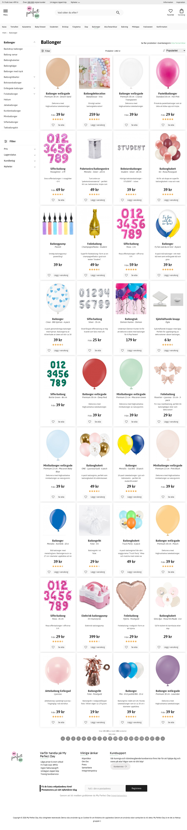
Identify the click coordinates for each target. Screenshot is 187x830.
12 (126, 738)
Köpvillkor (86, 758)
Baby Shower (40, 27)
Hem (4, 33)
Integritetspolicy (89, 770)
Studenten (54, 27)
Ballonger (96, 27)
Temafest (14, 27)
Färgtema (76, 27)
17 (152, 738)
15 (142, 738)
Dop (86, 27)
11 (121, 738)
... (157, 738)
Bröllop (65, 27)
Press (84, 764)
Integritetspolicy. (119, 795)
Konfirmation (162, 27)
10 (115, 738)
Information (168, 2)
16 (147, 738)
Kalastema (26, 27)
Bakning (124, 27)
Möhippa (135, 27)
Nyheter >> (75, 2)
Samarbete (87, 767)
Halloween (148, 27)
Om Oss (85, 761)
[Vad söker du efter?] (89, 12)
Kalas (4, 27)
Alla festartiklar (110, 27)
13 (131, 738)
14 (136, 738)
